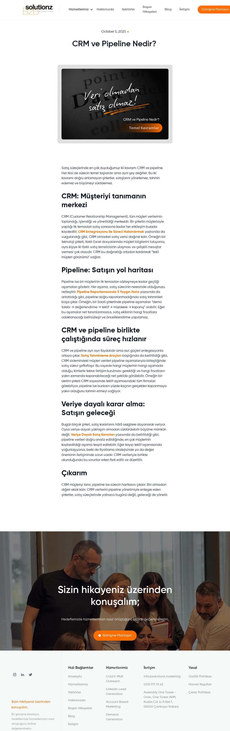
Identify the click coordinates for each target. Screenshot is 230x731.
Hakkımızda (105, 9)
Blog (168, 9)
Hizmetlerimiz (79, 9)
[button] (79, 10)
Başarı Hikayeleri (150, 10)
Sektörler (128, 9)
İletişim (184, 9)
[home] (38, 9)
